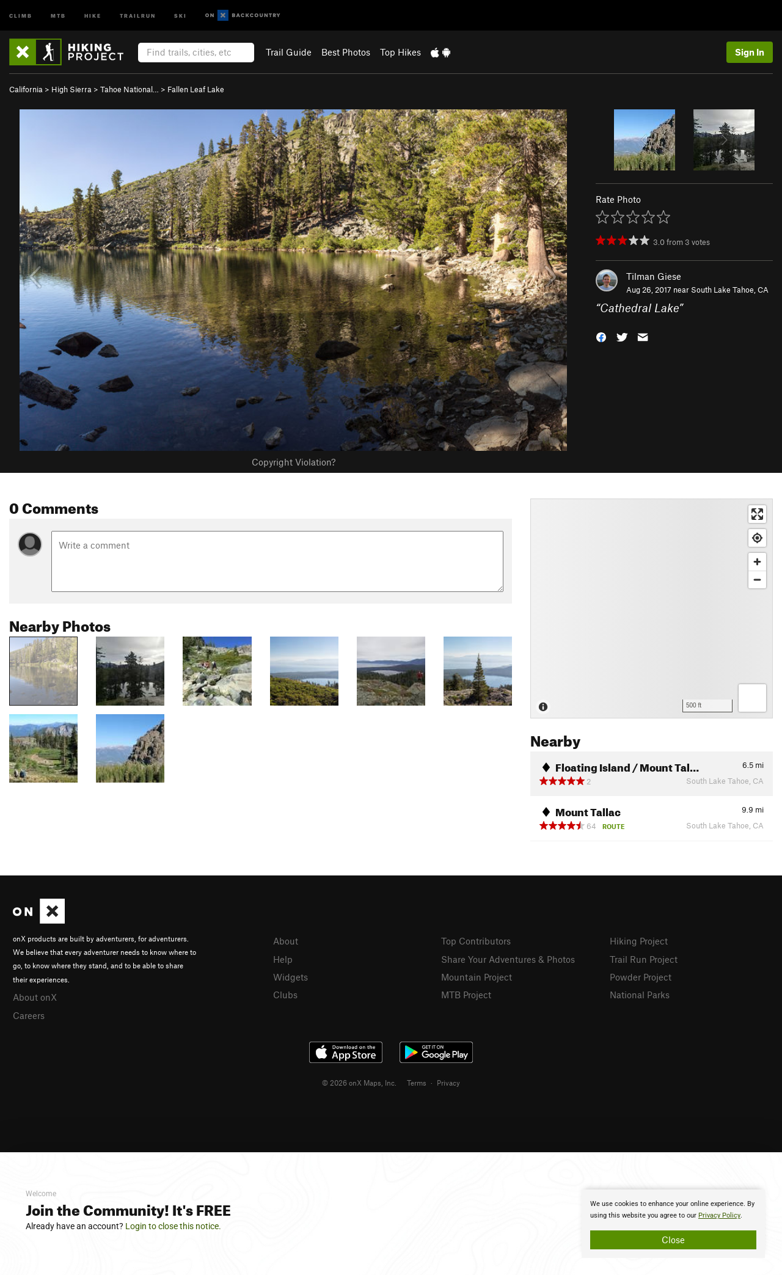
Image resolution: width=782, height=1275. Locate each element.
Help (283, 959)
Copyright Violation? (293, 461)
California (26, 89)
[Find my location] (757, 538)
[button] (601, 336)
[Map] (651, 608)
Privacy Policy (719, 1215)
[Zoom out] (757, 579)
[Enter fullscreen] (757, 514)
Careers (29, 1015)
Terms (416, 1082)
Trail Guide (289, 51)
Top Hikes (400, 51)
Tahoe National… (129, 89)
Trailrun (138, 15)
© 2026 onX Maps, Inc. (359, 1082)
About (285, 940)
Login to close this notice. (173, 1226)
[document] (673, 1223)
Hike (92, 15)
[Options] (752, 698)
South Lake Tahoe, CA (730, 289)
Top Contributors (476, 940)
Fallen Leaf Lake (195, 89)
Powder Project (640, 976)
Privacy (448, 1082)
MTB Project (466, 994)
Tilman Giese (653, 276)
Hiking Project (639, 940)
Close (673, 1239)
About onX (35, 997)
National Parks (640, 994)
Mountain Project (476, 976)
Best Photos (345, 51)
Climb (20, 15)
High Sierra (71, 89)
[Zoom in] (757, 562)
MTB (58, 15)
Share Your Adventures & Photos (508, 959)
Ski (180, 15)
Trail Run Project (644, 959)
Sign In (749, 51)
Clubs (285, 994)
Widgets (290, 976)
